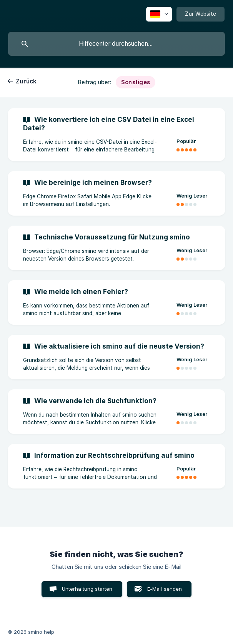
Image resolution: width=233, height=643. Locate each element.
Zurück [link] (26, 81)
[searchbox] (116, 44)
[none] (159, 14)
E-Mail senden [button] (164, 589)
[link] (116, 134)
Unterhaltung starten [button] (87, 589)
